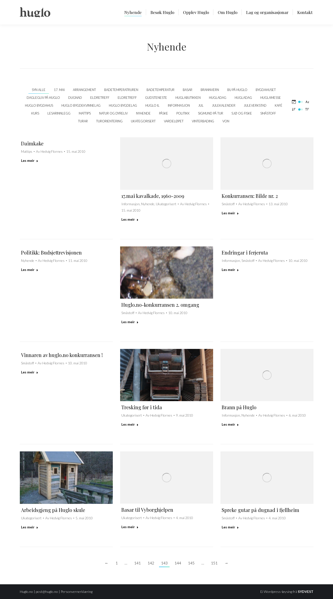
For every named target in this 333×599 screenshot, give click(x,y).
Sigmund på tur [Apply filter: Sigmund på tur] (210, 113)
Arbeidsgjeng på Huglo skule (53, 510)
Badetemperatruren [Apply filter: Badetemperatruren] (121, 90)
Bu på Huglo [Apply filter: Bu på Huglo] (237, 90)
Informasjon (130, 204)
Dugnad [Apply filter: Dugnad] (75, 98)
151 (214, 563)
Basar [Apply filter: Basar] (187, 90)
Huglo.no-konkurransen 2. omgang (160, 304)
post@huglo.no (47, 591)
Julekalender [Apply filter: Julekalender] (223, 105)
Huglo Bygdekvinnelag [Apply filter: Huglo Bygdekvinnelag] (81, 105)
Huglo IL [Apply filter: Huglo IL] (152, 105)
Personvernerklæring (76, 591)
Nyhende (147, 204)
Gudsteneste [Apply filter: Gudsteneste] (156, 98)
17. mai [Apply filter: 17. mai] (59, 90)
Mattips (26, 151)
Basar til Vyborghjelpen (147, 509)
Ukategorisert (166, 204)
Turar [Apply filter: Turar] (83, 121)
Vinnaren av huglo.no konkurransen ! (62, 355)
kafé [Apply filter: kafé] (278, 105)
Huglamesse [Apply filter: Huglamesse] (270, 98)
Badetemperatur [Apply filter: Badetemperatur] (160, 90)
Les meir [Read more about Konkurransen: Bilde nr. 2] (230, 213)
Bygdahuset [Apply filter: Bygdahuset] (266, 90)
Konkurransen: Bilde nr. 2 (250, 195)
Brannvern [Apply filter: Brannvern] (210, 90)
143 (164, 563)
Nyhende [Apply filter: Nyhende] (143, 113)
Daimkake (32, 143)
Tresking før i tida (141, 407)
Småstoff (228, 204)
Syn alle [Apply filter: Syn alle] (39, 90)
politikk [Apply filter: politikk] (183, 113)
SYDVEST (305, 591)
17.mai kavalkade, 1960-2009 (152, 195)
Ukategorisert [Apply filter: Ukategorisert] (143, 121)
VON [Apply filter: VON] (225, 121)
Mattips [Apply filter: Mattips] (85, 113)
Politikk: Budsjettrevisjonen (51, 252)
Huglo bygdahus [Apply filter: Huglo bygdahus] (39, 105)
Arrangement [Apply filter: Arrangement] (84, 90)
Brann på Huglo (239, 407)
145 (191, 563)
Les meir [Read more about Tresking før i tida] (129, 424)
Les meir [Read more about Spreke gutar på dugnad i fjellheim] (230, 527)
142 (151, 563)
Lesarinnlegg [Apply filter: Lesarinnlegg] (58, 113)
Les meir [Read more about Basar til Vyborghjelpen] (129, 527)
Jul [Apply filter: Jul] (201, 105)
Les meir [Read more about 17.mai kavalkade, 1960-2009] (129, 219)
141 (137, 563)
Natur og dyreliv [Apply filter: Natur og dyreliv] (113, 113)
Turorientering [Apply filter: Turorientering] (109, 121)
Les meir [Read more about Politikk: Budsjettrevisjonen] (29, 270)
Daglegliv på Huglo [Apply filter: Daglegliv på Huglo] (43, 98)
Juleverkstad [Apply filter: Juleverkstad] (255, 105)
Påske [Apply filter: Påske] (163, 113)
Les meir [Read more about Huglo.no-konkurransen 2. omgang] (129, 322)
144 (177, 563)
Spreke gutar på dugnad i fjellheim (260, 510)
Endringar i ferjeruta (245, 252)
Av (49, 151)
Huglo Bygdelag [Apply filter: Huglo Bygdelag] (123, 105)
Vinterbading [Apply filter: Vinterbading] (203, 121)
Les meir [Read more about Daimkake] (29, 160)
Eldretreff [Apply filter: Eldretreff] (99, 98)
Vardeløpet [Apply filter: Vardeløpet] (174, 121)
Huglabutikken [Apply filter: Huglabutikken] (188, 98)
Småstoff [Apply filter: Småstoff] (268, 113)
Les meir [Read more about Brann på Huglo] (230, 424)
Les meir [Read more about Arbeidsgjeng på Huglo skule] (29, 527)
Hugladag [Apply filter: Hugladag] (217, 98)
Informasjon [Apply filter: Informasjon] (179, 105)
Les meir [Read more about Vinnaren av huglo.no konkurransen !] (29, 372)
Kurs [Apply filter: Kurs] (35, 113)
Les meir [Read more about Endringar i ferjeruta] (230, 270)
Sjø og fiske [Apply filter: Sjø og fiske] (241, 113)
